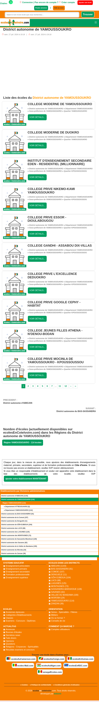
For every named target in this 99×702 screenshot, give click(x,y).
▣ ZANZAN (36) (56, 603)
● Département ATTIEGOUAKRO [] (17, 506)
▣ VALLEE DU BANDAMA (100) (63, 595)
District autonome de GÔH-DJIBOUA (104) (16, 524)
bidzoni (57, 694)
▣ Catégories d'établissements (17, 615)
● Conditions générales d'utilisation (66, 685)
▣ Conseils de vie (57, 621)
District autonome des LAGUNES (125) (15, 532)
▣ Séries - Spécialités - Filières (63, 612)
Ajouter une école (85, 2)
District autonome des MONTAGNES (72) (16, 535)
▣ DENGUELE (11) (58, 574)
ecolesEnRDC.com (75, 665)
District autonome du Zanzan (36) (13, 553)
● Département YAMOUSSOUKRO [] (18, 510)
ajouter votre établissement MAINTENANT (25, 479)
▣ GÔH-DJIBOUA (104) (60, 577)
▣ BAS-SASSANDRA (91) (61, 569)
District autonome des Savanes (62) (14, 543)
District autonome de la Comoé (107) (14, 517)
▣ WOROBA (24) (57, 598)
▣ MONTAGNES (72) (58, 586)
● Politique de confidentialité (40, 685)
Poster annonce (41, 8)
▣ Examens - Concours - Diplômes (19, 621)
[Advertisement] (49, 64)
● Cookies (24, 685)
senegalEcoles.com (50, 671)
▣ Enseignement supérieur (15, 577)
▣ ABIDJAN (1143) (57, 566)
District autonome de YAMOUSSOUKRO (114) (18, 499)
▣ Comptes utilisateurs (59, 629)
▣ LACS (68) (55, 580)
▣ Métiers (53, 615)
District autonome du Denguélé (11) (14, 521)
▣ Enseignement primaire (15, 569)
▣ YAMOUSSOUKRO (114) (61, 601)
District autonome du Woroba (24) (13, 550)
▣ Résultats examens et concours (19, 650)
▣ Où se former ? (57, 618)
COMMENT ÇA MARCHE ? (61, 626)
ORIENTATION (56, 609)
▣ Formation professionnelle (16, 574)
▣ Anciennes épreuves (13, 612)
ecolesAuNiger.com (49, 665)
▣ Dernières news (11, 635)
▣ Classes (8, 618)
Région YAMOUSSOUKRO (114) (14, 503)
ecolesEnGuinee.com (80, 658)
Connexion (26, 2)
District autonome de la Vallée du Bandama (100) (19, 546)
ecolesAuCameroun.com (21, 658)
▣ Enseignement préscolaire (16, 566)
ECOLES (7, 609)
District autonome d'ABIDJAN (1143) (14, 496)
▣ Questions (9, 644)
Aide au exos (59, 8)
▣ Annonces (9, 629)
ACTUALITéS (9, 626)
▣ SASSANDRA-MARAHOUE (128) (65, 589)
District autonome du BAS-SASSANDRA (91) (17, 514)
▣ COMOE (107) (56, 572)
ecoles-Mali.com (23, 665)
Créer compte (67, 2)
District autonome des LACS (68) (13, 528)
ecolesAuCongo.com (51, 658)
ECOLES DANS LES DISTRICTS (64, 563)
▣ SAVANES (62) (57, 592)
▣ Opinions (8, 641)
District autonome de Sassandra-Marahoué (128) (19, 539)
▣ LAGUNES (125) (57, 583)
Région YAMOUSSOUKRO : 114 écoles (23, 442)
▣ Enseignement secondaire (16, 572)
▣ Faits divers (9, 638)
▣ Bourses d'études (12, 632)
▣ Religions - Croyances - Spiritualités (20, 647)
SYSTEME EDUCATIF (13, 563)
